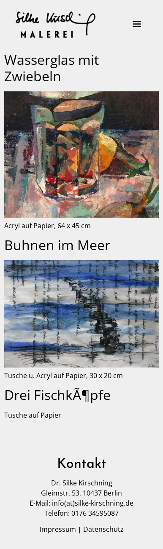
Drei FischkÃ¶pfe (57, 395)
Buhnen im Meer (57, 245)
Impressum (58, 529)
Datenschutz (103, 529)
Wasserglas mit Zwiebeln (51, 68)
